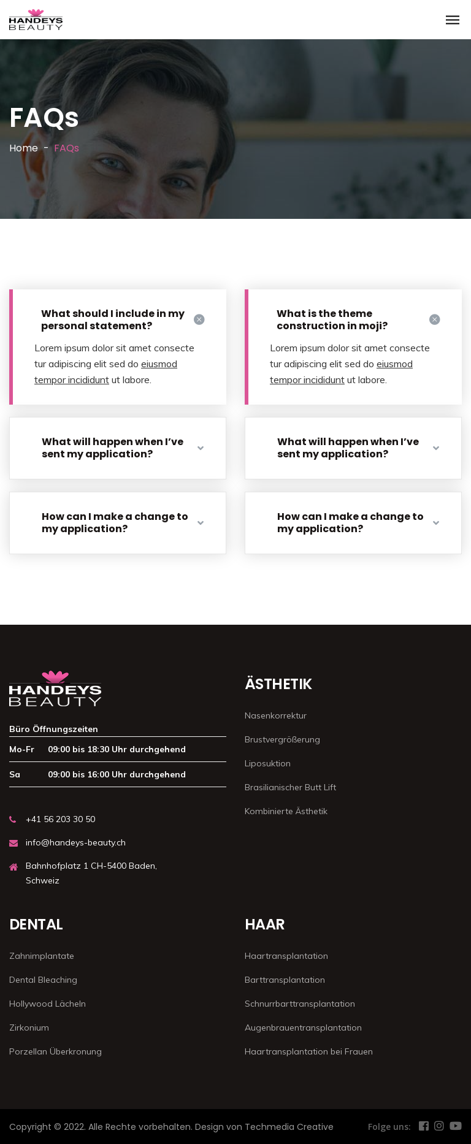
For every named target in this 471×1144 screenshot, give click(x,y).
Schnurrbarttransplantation (300, 1003)
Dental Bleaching (43, 979)
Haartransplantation (286, 955)
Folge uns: (389, 1126)
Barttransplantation (285, 979)
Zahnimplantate (41, 955)
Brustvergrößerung (282, 739)
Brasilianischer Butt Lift (290, 787)
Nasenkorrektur (276, 715)
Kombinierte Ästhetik (286, 811)
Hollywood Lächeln (47, 1003)
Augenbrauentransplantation (303, 1027)
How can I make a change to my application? (123, 522)
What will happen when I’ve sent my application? (123, 448)
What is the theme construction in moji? (358, 320)
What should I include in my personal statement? (122, 320)
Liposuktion (268, 763)
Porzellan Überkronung (55, 1051)
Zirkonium (29, 1027)
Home (23, 148)
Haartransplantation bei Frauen (309, 1051)
